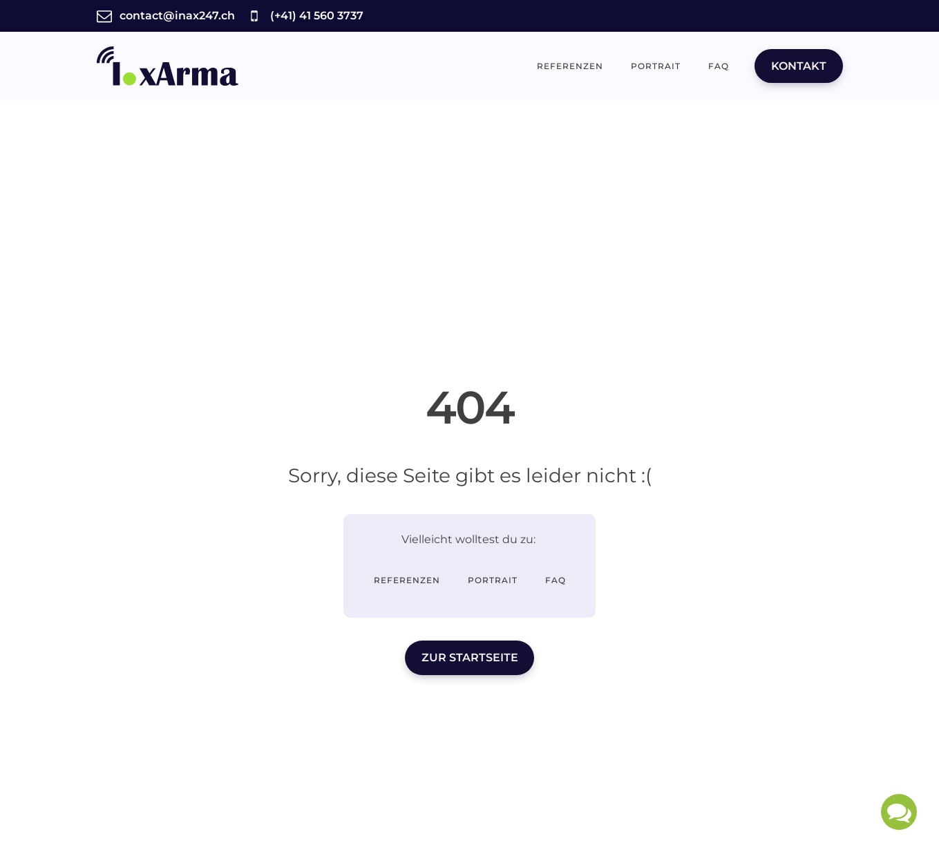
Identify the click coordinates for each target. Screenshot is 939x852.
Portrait (656, 66)
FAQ (718, 66)
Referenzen (570, 66)
